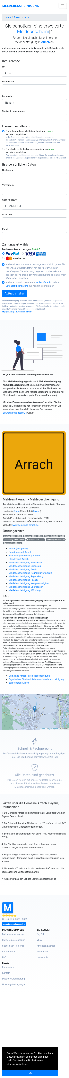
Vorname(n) (8, 185)
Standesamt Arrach (24, 559)
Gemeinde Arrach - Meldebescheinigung (34, 675)
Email (5, 229)
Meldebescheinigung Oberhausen (31, 586)
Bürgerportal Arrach (24, 682)
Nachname (7, 170)
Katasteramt (8, 951)
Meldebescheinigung (13, 934)
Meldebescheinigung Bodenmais (31, 562)
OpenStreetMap (54, 729)
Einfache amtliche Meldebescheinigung (29, 131)
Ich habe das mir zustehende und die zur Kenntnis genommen (32, 284)
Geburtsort (7, 214)
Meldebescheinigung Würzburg (30, 590)
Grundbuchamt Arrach (25, 552)
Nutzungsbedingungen (13, 984)
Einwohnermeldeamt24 (20, 412)
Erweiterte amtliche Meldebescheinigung (30, 149)
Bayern (42, 511)
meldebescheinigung (20, 6)
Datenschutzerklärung (17, 285)
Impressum (8, 967)
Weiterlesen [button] (22, 1064)
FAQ (4, 957)
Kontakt (6, 973)
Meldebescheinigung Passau (29, 580)
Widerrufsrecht (43, 282)
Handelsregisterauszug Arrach (29, 555)
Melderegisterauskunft (13, 940)
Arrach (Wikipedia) (23, 548)
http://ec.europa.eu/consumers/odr (17, 312)
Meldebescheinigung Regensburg (31, 576)
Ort (3, 66)
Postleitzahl (8, 81)
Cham (22, 511)
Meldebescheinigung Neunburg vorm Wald (36, 573)
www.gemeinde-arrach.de (31, 525)
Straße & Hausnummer (14, 111)
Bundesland (8, 96)
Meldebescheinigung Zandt (28, 569)
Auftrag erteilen (15, 293)
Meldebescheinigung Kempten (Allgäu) (34, 583)
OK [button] (30, 1073)
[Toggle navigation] (63, 6)
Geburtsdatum (9, 199)
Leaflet (43, 729)
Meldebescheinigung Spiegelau (30, 566)
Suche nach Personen (13, 945)
